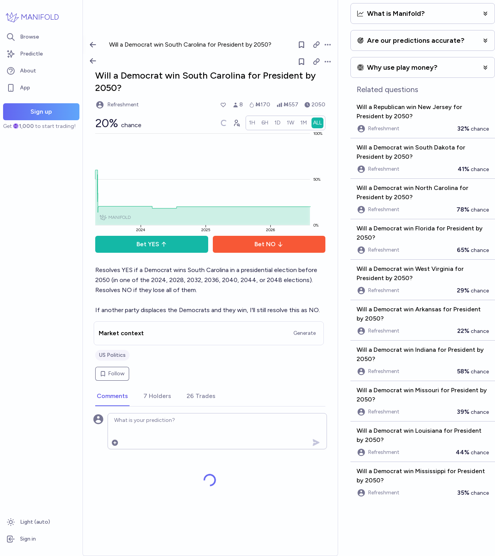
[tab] (112, 396)
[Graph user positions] (236, 123)
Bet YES (151, 244)
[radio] (252, 123)
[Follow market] (301, 61)
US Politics (112, 355)
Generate (304, 333)
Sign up (41, 111)
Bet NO (268, 244)
